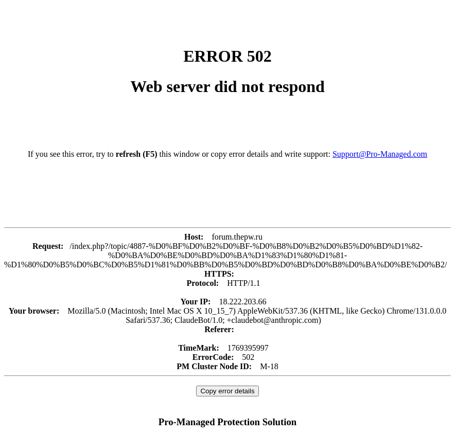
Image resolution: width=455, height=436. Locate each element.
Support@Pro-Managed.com (379, 154)
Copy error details (227, 391)
